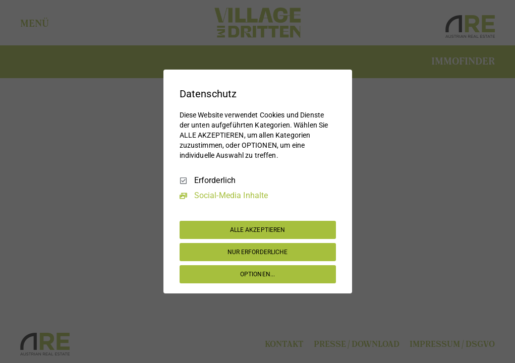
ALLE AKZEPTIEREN (257, 229)
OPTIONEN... (257, 274)
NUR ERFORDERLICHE (257, 252)
